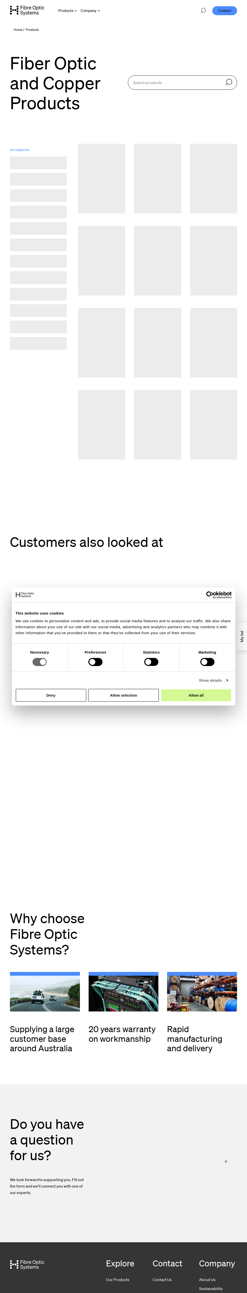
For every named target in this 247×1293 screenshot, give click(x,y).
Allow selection (123, 695)
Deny (51, 695)
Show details (210, 680)
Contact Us (162, 1279)
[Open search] (203, 10)
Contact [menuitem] (224, 10)
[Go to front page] (27, 10)
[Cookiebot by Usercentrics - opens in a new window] (210, 595)
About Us (207, 1279)
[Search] (229, 82)
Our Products (117, 1279)
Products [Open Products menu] (65, 10)
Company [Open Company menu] (89, 10)
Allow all (196, 695)
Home (18, 30)
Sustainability (211, 1288)
